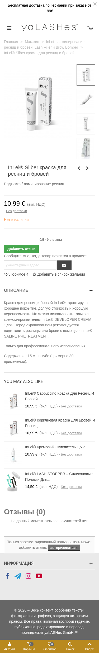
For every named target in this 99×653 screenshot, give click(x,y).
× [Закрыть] (95, 4)
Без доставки (16, 211)
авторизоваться (64, 548)
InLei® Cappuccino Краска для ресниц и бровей (59, 396)
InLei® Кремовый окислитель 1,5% (55, 447)
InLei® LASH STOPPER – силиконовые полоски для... (59, 477)
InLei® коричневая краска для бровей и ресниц (60, 423)
